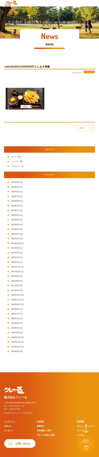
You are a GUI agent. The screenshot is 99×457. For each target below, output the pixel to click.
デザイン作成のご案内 (46, 435)
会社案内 (40, 421)
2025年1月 (15, 206)
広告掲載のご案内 (44, 430)
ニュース (14, 161)
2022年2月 (15, 262)
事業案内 (40, 426)
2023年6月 (15, 220)
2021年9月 (15, 276)
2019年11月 (16, 342)
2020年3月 (15, 323)
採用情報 (80, 421)
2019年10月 (16, 347)
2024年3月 (15, 215)
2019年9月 (15, 351)
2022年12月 (16, 243)
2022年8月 (15, 248)
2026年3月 (15, 182)
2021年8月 (15, 281)
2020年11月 (16, 300)
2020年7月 (15, 314)
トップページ (9, 421)
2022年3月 (15, 257)
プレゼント (15, 166)
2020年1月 (15, 332)
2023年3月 (15, 234)
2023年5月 (15, 224)
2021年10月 (16, 271)
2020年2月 (15, 328)
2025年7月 (15, 196)
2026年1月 (15, 192)
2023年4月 (15, 229)
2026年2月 (15, 187)
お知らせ (7, 426)
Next (82, 128)
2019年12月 (16, 337)
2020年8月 (15, 309)
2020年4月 (15, 318)
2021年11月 (16, 267)
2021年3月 (15, 285)
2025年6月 (15, 201)
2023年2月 (15, 239)
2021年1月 (15, 290)
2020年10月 (16, 304)
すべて (14, 157)
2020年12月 (16, 295)
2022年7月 (15, 253)
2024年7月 (15, 210)
